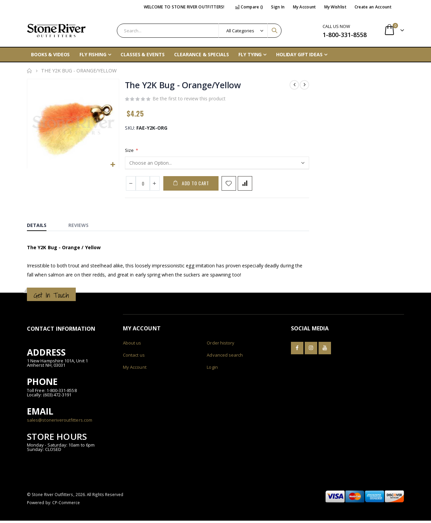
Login (212, 369)
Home (29, 71)
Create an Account (373, 7)
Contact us (134, 357)
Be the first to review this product (188, 99)
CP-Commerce (66, 505)
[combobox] (199, 31)
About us (132, 345)
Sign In (278, 7)
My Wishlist (335, 7)
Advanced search (225, 357)
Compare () (249, 7)
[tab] (42, 226)
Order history (220, 345)
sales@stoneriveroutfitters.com (59, 422)
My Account (304, 7)
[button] (113, 164)
